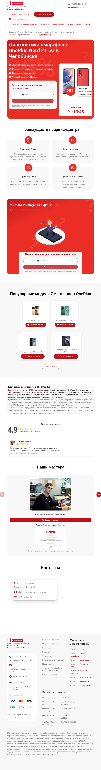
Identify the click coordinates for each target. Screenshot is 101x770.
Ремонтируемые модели (52, 660)
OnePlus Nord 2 (48, 715)
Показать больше (50, 366)
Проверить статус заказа (20, 14)
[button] (99, 494)
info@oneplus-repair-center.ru (18, 668)
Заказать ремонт (35, 325)
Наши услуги (48, 664)
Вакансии (70, 24)
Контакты (79, 24)
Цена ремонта (44, 24)
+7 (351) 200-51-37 (79, 4)
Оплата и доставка (58, 24)
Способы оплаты (49, 675)
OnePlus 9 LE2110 (68, 722)
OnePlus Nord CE (68, 708)
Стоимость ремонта (50, 640)
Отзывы (87, 24)
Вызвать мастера (50, 520)
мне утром (76, 7)
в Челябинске (34, 7)
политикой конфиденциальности (67, 271)
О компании (15, 24)
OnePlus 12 (65, 698)
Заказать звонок (44, 14)
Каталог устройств (30, 25)
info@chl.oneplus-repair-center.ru (30, 592)
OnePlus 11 (47, 698)
